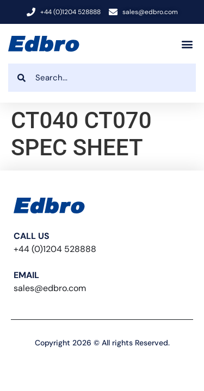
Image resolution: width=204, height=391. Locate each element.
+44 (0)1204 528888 (55, 249)
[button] (187, 44)
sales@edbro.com (50, 288)
